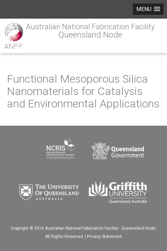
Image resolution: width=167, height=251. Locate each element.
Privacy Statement (104, 236)
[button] (148, 9)
